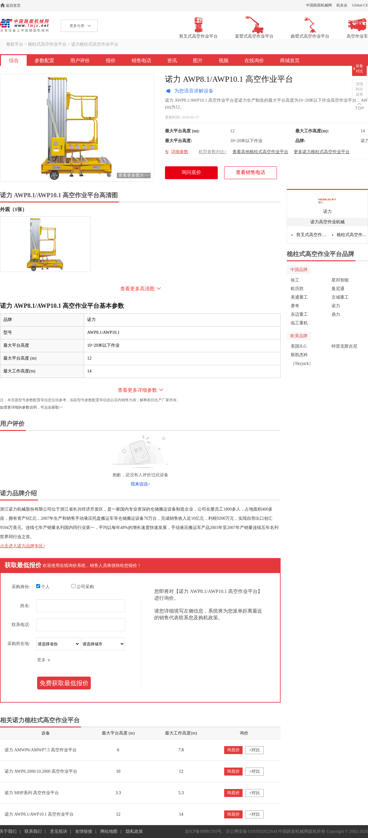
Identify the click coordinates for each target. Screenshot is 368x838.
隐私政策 (134, 831)
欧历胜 (297, 288)
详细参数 (179, 151)
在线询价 (254, 60)
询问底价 (194, 174)
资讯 (172, 60)
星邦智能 (340, 280)
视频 (223, 60)
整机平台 (14, 44)
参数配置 (44, 60)
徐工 (295, 280)
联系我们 (33, 831)
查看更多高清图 (137, 288)
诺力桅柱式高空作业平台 (94, 44)
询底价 (233, 750)
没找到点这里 (359, 89)
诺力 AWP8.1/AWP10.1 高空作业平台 (39, 814)
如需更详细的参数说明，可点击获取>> (31, 407)
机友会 (341, 5)
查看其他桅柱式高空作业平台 (260, 151)
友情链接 (83, 831)
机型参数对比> (213, 151)
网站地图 (108, 831)
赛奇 (295, 306)
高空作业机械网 (24, 25)
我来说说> (140, 484)
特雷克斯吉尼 (344, 346)
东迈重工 (299, 314)
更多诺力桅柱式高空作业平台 (322, 151)
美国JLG (299, 346)
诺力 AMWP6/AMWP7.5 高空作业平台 (41, 750)
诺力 (327, 211)
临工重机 (299, 323)
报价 (111, 60)
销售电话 (141, 60)
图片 (198, 60)
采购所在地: (18, 643)
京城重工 (340, 297)
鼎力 (336, 314)
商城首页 (290, 60)
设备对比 (359, 68)
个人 (43, 586)
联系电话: (21, 624)
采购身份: (21, 586)
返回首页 (13, 5)
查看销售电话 (250, 172)
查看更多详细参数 (137, 390)
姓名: (25, 605)
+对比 (254, 750)
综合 (14, 60)
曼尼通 (338, 288)
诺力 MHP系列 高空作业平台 (32, 793)
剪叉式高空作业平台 (312, 234)
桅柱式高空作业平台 (47, 44)
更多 (41, 660)
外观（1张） (13, 209)
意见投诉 (58, 831)
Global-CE (360, 5)
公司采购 (82, 586)
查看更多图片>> (133, 175)
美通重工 (299, 297)
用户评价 (80, 60)
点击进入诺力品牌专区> (22, 546)
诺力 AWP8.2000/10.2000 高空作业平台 (41, 771)
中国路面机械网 (319, 5)
